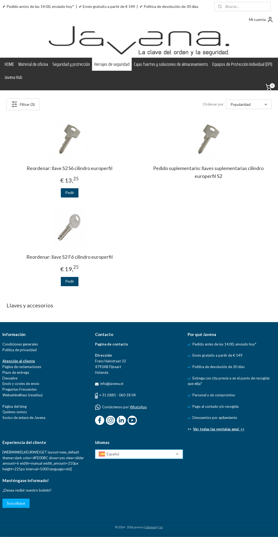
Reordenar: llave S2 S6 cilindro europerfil (69, 168)
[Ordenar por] (248, 104)
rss (160, 527)
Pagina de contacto (111, 344)
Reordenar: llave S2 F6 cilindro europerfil (69, 257)
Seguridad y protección (71, 64)
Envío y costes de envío (20, 383)
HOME (9, 64)
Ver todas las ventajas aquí (216, 429)
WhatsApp (138, 407)
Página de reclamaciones (21, 367)
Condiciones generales (20, 344)
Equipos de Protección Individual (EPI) (242, 64)
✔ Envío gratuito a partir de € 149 (107, 6)
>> (190, 429)
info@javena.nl (111, 383)
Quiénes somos (14, 412)
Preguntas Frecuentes (19, 389)
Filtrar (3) (23, 104)
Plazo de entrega (15, 372)
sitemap (150, 527)
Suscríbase (16, 503)
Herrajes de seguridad (111, 64)
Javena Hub (13, 77)
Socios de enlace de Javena (23, 417)
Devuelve (9, 378)
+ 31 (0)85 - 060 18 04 (117, 395)
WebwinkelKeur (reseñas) (22, 395)
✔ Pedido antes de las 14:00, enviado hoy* (38, 6)
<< (241, 429)
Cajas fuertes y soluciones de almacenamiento (171, 64)
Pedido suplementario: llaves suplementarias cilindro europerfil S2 (208, 172)
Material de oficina (33, 64)
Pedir (69, 192)
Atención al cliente (18, 361)
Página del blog (14, 406)
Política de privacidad (19, 350)
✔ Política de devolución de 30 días (169, 6)
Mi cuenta (261, 19)
